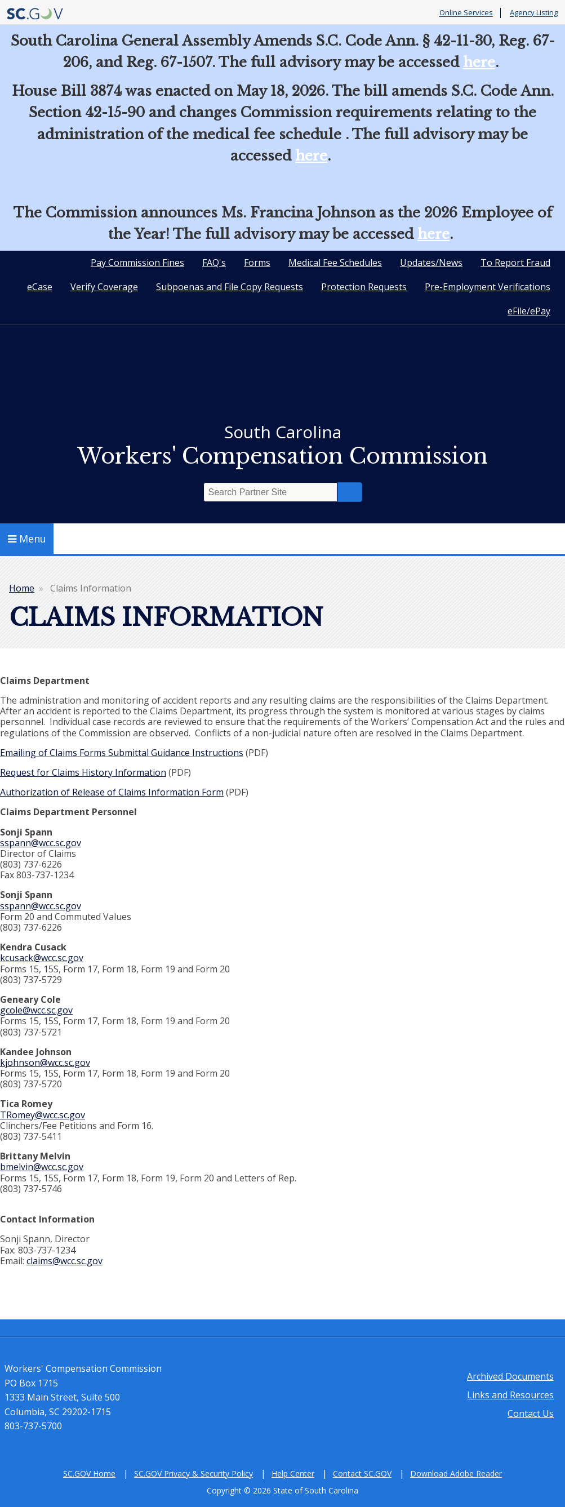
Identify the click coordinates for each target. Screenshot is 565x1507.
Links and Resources (510, 1395)
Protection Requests (364, 287)
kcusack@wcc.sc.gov (41, 958)
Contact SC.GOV (362, 1473)
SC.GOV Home (89, 1473)
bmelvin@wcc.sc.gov (41, 1167)
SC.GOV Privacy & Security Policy (193, 1473)
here (479, 62)
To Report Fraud (515, 262)
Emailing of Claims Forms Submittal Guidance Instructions (121, 752)
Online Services (466, 13)
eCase (39, 287)
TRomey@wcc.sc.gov (42, 1115)
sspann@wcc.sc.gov (40, 843)
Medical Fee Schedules (335, 262)
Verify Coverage (104, 287)
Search (349, 492)
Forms (257, 262)
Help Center (293, 1473)
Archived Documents (510, 1376)
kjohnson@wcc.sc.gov (45, 1062)
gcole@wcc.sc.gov (36, 1010)
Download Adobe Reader (456, 1473)
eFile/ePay (529, 311)
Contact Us (531, 1413)
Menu (27, 538)
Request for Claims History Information (83, 772)
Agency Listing (534, 13)
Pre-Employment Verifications (487, 287)
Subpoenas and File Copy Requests (229, 287)
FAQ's (214, 262)
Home (21, 588)
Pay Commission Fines (137, 262)
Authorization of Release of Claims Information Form (112, 792)
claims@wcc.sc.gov (64, 1261)
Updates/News (431, 262)
